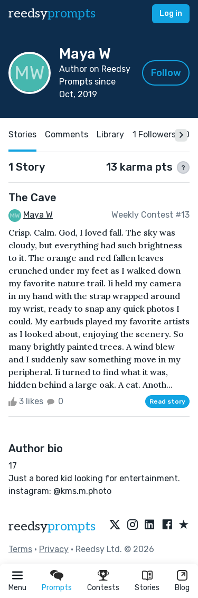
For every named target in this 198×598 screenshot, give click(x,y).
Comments (66, 134)
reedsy (52, 526)
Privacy (54, 549)
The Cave (32, 197)
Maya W (38, 215)
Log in (170, 13)
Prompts (57, 587)
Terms (20, 549)
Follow (166, 73)
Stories (147, 587)
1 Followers (154, 134)
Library (110, 134)
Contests (103, 587)
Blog (182, 587)
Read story (167, 401)
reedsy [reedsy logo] (52, 13)
